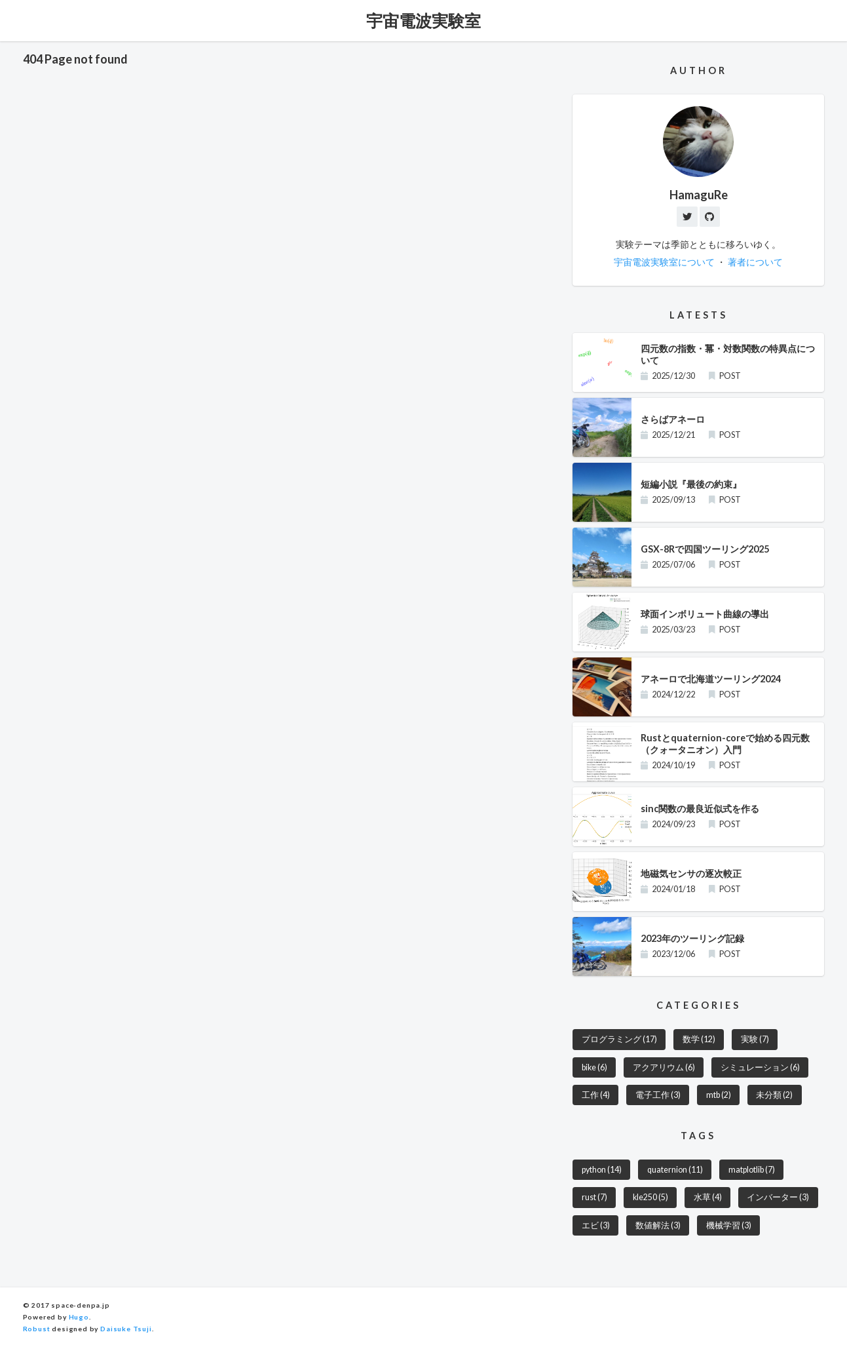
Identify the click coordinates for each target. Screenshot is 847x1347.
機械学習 (728, 1226)
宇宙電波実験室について (664, 262)
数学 (699, 1040)
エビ (596, 1226)
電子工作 (658, 1096)
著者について (755, 262)
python (602, 1170)
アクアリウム (664, 1067)
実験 (755, 1040)
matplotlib (751, 1170)
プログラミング (619, 1040)
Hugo (79, 1317)
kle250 (651, 1198)
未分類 (775, 1096)
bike (595, 1067)
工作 (596, 1096)
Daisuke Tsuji (126, 1329)
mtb (718, 1096)
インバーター (779, 1198)
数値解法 (658, 1226)
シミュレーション (760, 1067)
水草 (708, 1198)
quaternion (675, 1170)
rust (594, 1198)
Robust (36, 1329)
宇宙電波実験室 (423, 20)
